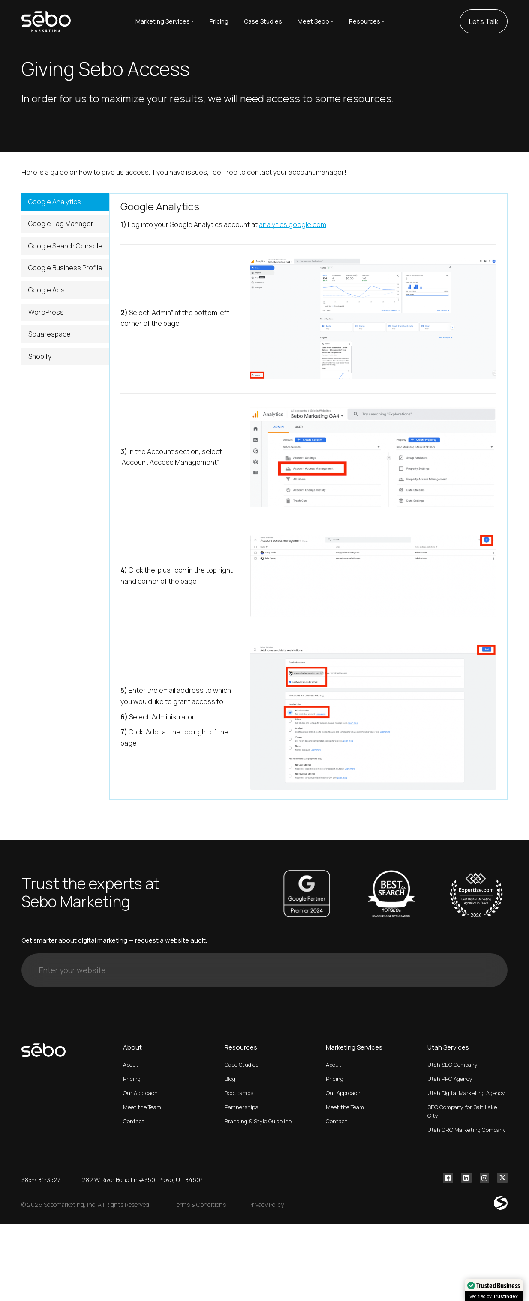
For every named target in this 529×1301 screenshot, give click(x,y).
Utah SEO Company (452, 1064)
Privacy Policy (266, 1204)
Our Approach (140, 1093)
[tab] (65, 202)
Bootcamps (239, 1093)
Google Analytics (54, 201)
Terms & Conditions (199, 1204)
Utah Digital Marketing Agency (466, 1093)
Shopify (39, 356)
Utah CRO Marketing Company (466, 1130)
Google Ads (46, 290)
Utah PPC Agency (449, 1079)
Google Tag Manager (60, 223)
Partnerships (241, 1107)
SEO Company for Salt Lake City (462, 1111)
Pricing (132, 1079)
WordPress (46, 312)
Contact (133, 1121)
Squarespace (49, 334)
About (130, 1064)
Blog (230, 1079)
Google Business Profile (65, 267)
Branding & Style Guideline (258, 1121)
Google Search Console (65, 246)
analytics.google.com (292, 224)
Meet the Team (142, 1107)
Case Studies (241, 1064)
